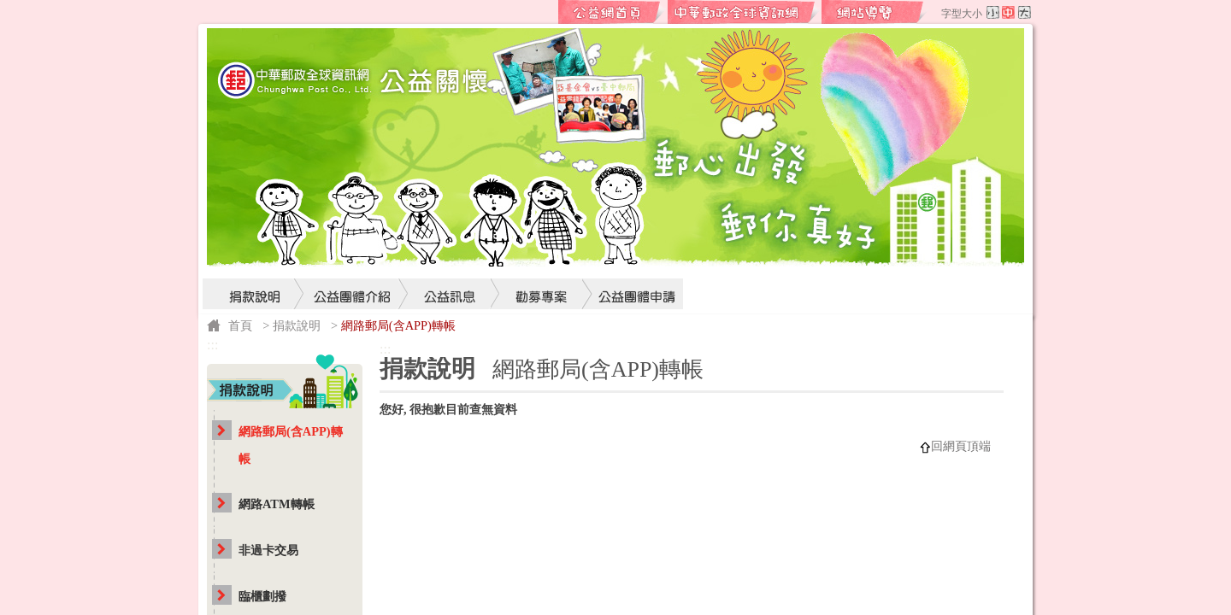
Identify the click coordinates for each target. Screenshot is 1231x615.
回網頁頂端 (961, 446)
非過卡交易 (268, 550)
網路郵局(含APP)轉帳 (291, 445)
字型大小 (961, 14)
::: (545, 12)
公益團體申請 (632, 261)
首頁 (240, 325)
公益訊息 (450, 261)
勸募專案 (542, 261)
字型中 (1008, 12)
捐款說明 (254, 261)
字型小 (993, 12)
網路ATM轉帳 (277, 504)
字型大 (1024, 12)
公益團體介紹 (352, 261)
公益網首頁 (612, 12)
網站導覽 (875, 12)
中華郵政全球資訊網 (744, 12)
